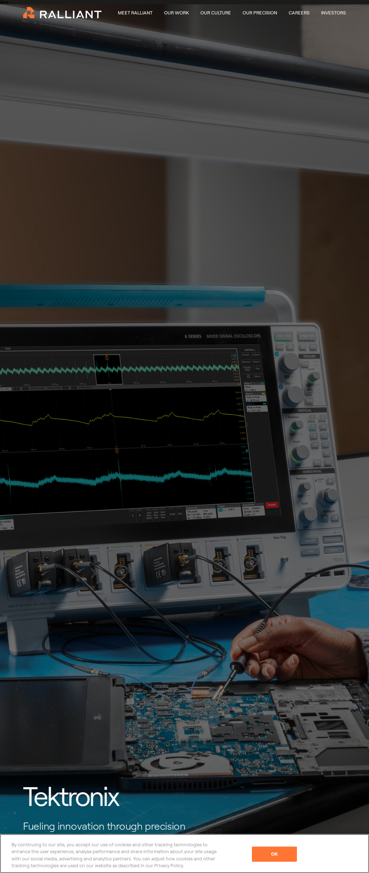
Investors (333, 13)
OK (274, 854)
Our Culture (215, 13)
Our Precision (260, 13)
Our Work (176, 13)
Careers (299, 13)
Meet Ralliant (135, 13)
